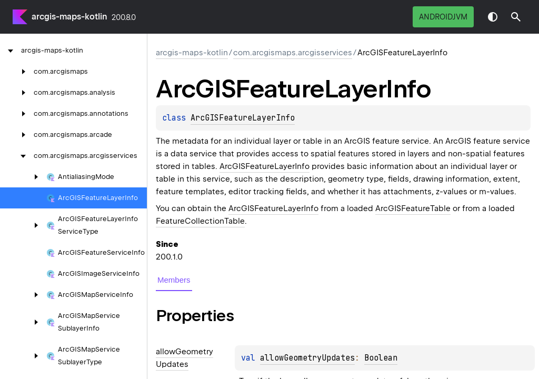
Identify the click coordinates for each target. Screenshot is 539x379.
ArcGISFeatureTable (413, 208)
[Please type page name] (515, 16)
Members (174, 279)
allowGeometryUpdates (307, 358)
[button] (515, 16)
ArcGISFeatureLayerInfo (243, 118)
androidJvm (443, 17)
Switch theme (492, 16)
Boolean (380, 358)
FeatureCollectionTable (200, 221)
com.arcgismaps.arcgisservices (292, 52)
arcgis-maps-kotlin (69, 17)
